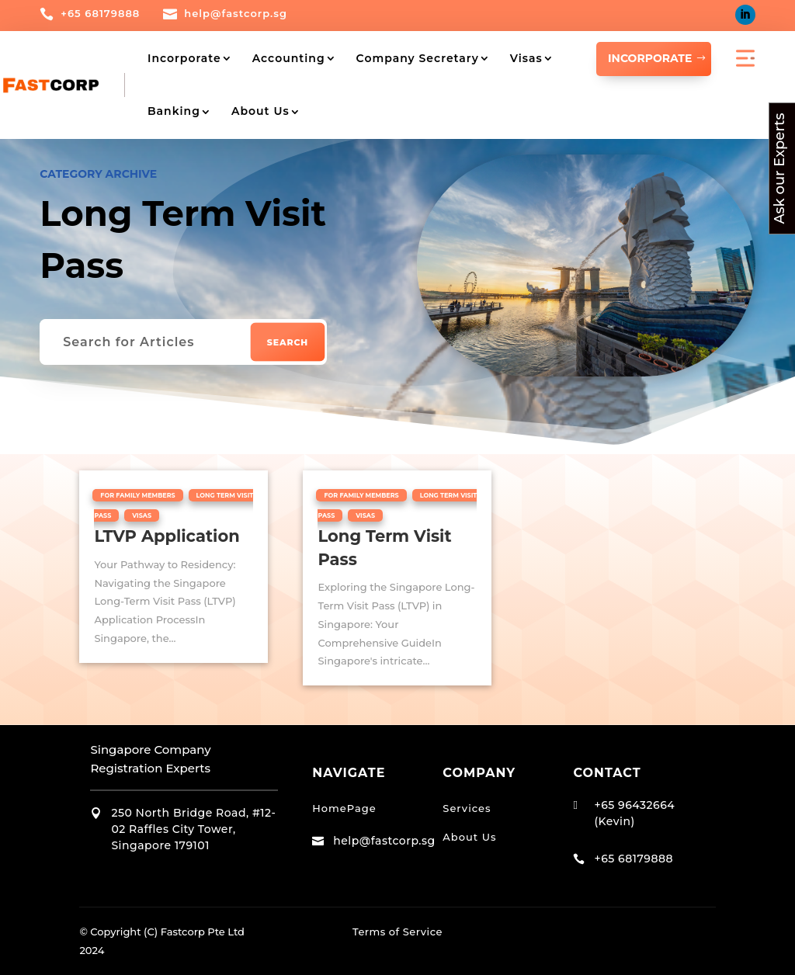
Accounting (288, 58)
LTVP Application (166, 535)
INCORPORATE (650, 58)
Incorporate (184, 58)
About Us (260, 111)
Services (467, 807)
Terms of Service (397, 931)
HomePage (344, 807)
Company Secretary (417, 58)
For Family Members (137, 494)
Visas (526, 58)
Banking (174, 111)
